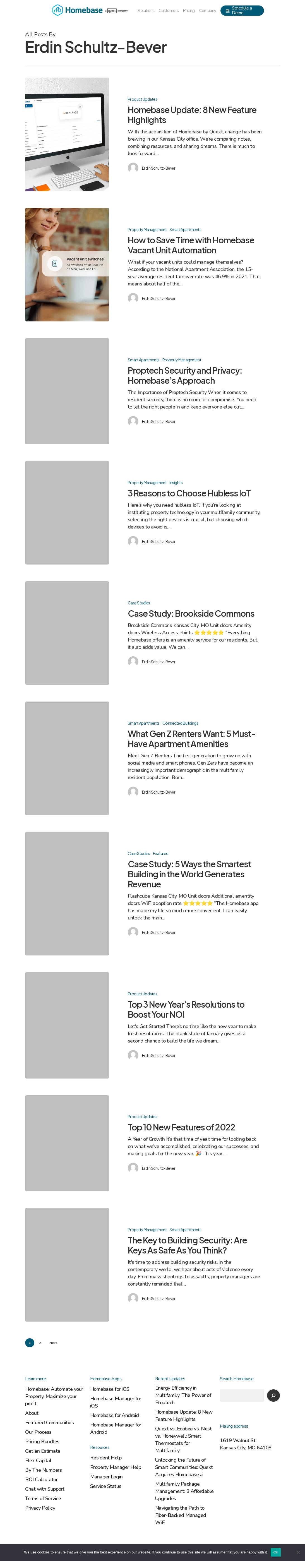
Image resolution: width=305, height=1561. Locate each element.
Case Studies (139, 609)
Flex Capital (38, 1460)
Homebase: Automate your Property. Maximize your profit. (54, 1396)
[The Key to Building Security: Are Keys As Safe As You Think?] (67, 1271)
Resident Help (106, 1457)
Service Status (105, 1486)
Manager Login (106, 1476)
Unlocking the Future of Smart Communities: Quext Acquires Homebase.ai (184, 1467)
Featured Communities (49, 1422)
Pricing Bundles (42, 1441)
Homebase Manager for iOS (115, 1402)
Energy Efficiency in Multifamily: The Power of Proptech (183, 1395)
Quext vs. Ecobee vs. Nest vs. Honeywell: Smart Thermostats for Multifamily (183, 1439)
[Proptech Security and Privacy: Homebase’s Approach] (67, 397)
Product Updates (142, 99)
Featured (161, 859)
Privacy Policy (40, 1508)
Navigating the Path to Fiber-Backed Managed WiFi (180, 1515)
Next (52, 1343)
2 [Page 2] (40, 1343)
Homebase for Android (114, 1415)
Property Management (147, 235)
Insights (175, 488)
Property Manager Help (115, 1467)
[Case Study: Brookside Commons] (67, 639)
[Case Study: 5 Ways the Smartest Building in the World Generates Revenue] (67, 900)
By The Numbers (43, 1470)
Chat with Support (44, 1489)
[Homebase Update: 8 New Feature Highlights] (67, 134)
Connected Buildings (180, 729)
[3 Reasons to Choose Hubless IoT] (67, 519)
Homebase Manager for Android (115, 1428)
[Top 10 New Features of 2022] (67, 1149)
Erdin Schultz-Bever (159, 167)
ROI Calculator (41, 1479)
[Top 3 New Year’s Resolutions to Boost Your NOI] (67, 1031)
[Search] (273, 1395)
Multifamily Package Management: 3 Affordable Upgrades (184, 1491)
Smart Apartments (185, 235)
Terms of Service (43, 1498)
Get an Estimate (42, 1451)
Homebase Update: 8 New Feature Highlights (184, 1416)
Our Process (38, 1432)
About (32, 1413)
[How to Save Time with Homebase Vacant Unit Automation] (67, 271)
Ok (275, 1552)
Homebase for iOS (109, 1389)
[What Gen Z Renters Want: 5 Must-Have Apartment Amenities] (67, 765)
